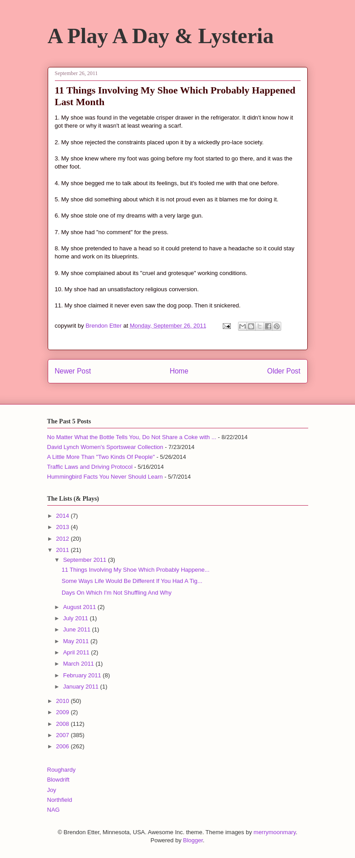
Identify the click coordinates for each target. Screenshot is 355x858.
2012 (63, 538)
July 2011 (76, 618)
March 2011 (79, 663)
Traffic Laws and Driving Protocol (90, 466)
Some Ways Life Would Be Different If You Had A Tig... (132, 581)
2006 (63, 746)
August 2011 (80, 607)
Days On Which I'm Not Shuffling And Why (116, 592)
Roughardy (61, 769)
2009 (63, 712)
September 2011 (85, 559)
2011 (63, 550)
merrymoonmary (275, 832)
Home (179, 371)
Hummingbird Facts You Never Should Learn (105, 476)
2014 (63, 515)
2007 (63, 735)
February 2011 (83, 675)
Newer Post (73, 371)
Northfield (59, 799)
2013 (63, 527)
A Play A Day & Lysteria (161, 36)
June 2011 (77, 629)
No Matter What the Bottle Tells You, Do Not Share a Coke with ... (131, 437)
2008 (63, 723)
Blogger (193, 840)
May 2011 (76, 641)
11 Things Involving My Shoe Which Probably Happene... (136, 569)
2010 (63, 701)
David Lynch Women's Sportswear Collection (105, 447)
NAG (53, 809)
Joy (51, 790)
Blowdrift (58, 779)
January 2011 (81, 686)
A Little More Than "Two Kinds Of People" (101, 456)
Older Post (284, 371)
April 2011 (77, 652)
